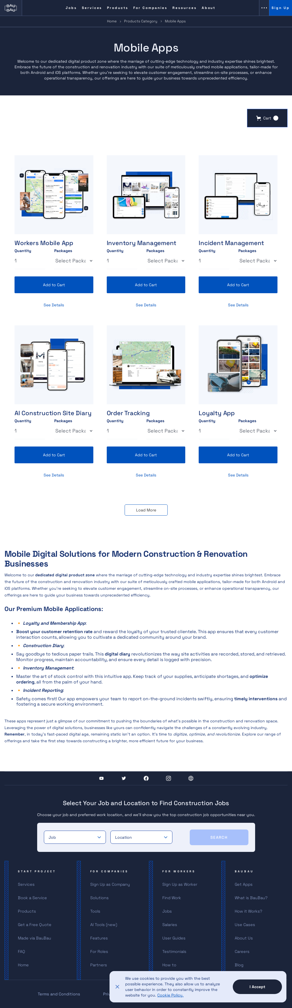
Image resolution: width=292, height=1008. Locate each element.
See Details (54, 304)
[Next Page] (146, 510)
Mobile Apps (175, 21)
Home (112, 21)
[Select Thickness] (73, 260)
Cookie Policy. (170, 995)
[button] (267, 118)
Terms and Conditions (59, 994)
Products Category (140, 21)
